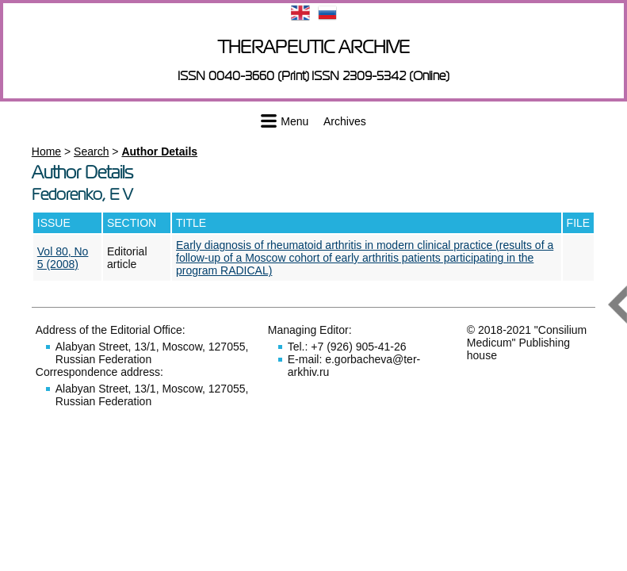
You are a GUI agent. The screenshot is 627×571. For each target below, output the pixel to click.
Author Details (159, 151)
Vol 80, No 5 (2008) (63, 257)
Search (91, 151)
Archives (344, 121)
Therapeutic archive (314, 47)
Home (46, 151)
